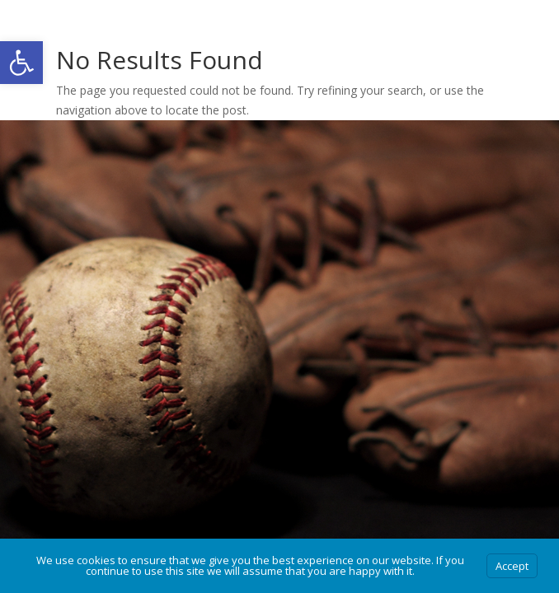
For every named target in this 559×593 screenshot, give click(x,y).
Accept (512, 565)
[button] (21, 62)
